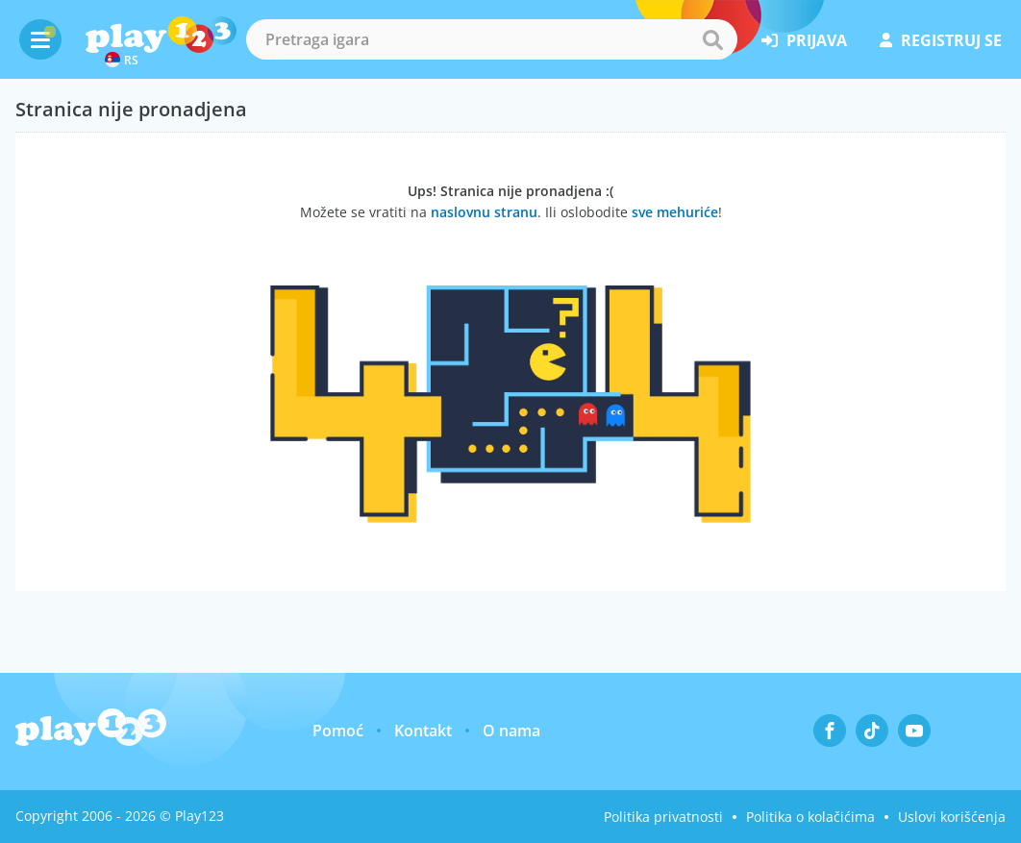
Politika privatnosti (663, 816)
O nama (511, 730)
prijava (804, 40)
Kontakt (423, 730)
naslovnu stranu (484, 212)
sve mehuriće (675, 212)
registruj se (941, 40)
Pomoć (337, 730)
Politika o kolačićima (810, 816)
